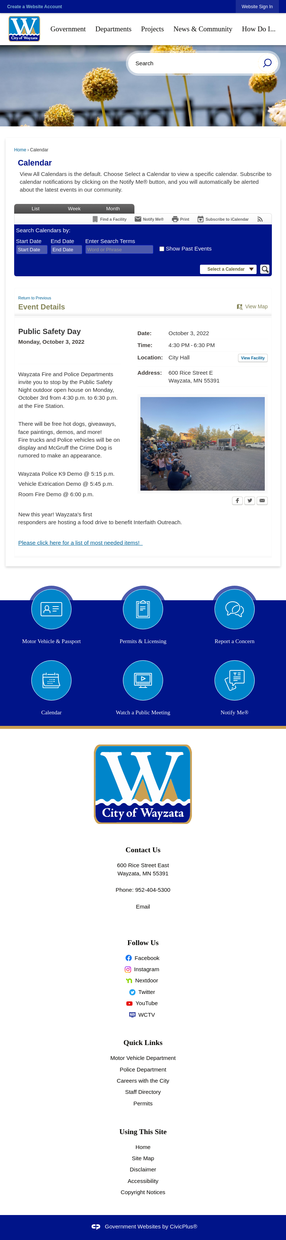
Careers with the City (143, 1080)
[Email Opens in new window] (262, 501)
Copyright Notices (143, 1192)
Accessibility (143, 1181)
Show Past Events (189, 248)
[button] (267, 63)
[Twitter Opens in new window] (249, 501)
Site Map (143, 1158)
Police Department (143, 1069)
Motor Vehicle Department (143, 1058)
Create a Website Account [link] (34, 6)
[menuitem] (68, 29)
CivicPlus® (183, 1226)
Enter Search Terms (110, 241)
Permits (142, 1103)
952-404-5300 (153, 890)
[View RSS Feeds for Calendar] (260, 219)
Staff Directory (143, 1092)
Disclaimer (143, 1169)
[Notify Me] (149, 219)
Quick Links (143, 1042)
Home (20, 149)
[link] (257, 6)
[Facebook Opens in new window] (237, 501)
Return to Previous (34, 298)
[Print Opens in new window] (180, 219)
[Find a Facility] (109, 219)
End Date (62, 241)
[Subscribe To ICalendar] (223, 219)
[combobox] (31, 250)
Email (143, 906)
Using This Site (143, 1131)
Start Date (28, 241)
